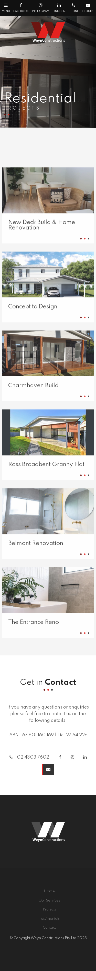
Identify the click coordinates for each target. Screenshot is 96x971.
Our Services (49, 900)
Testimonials (49, 918)
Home (49, 891)
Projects (49, 909)
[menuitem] (49, 891)
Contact (49, 927)
